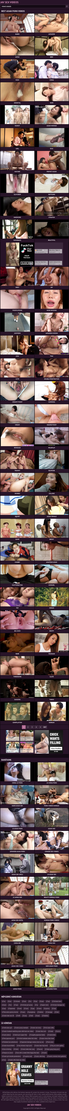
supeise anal (28, 1056)
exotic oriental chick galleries (57, 1056)
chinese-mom (57, 1001)
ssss (25, 1001)
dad (32, 1015)
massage (49, 1012)
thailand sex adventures (11, 1042)
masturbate (52, 1035)
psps (38, 1015)
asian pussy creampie (22, 1028)
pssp (25, 1015)
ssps (17, 1005)
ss (30, 1001)
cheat (51, 1031)
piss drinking (7, 1049)
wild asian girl (8, 1028)
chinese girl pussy (27, 1005)
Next (44, 727)
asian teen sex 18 (9, 1015)
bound (40, 1049)
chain (16, 1049)
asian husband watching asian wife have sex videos (18, 1031)
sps (36, 1001)
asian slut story (36, 1028)
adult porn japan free (21, 1035)
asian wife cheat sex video (17, 1060)
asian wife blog (40, 1056)
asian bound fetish (9, 1045)
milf (19, 1015)
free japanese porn (9, 1038)
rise (5, 1060)
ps (11, 1005)
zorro (58, 1031)
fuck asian (50, 1042)
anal (20, 1008)
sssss (26, 1008)
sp (37, 1005)
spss (42, 1001)
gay (33, 1008)
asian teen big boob (42, 1045)
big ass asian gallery (58, 1045)
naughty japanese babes (38, 1035)
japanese (12, 1008)
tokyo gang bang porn (52, 1049)
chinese (17, 1001)
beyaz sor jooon (8, 1053)
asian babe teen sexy (28, 1049)
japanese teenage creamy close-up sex (33, 1042)
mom (40, 1008)
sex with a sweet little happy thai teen (28, 1053)
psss (5, 1005)
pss (10, 1001)
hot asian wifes (49, 1028)
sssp (55, 1008)
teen (57, 1012)
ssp (49, 1001)
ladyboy (46, 1015)
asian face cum (41, 1031)
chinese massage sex (58, 1005)
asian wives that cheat (47, 1038)
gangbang (32, 1012)
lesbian (41, 1012)
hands (45, 1053)
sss (4, 1001)
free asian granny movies (11, 1012)
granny (47, 1008)
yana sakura (7, 1035)
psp (5, 1008)
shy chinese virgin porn (25, 1045)
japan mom (45, 1005)
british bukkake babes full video (28, 1038)
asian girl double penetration (12, 1056)
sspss (23, 1012)
